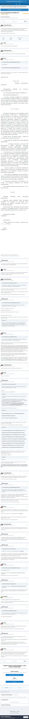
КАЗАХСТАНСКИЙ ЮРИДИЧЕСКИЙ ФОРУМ (13, 6)
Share (6, 687)
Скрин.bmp (21, 513)
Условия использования (11, 717)
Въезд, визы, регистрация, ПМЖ (12, 17)
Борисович (5, 260)
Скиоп (4, 42)
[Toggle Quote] (2, 62)
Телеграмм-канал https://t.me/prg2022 (13, 1)
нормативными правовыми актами (17, 403)
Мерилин (5, 596)
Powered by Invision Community (14, 713)
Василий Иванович (6, 16)
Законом (7, 402)
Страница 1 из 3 (14, 21)
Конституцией (14, 401)
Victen (4, 58)
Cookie (18, 711)
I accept (26, 717)
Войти (15, 681)
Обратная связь (13, 711)
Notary (4, 269)
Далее (25, 21)
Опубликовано (8, 26)
